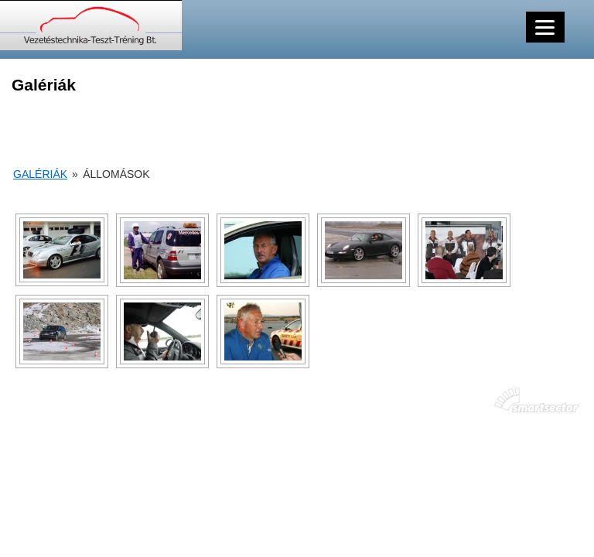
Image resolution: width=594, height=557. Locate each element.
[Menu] (545, 27)
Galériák (40, 174)
